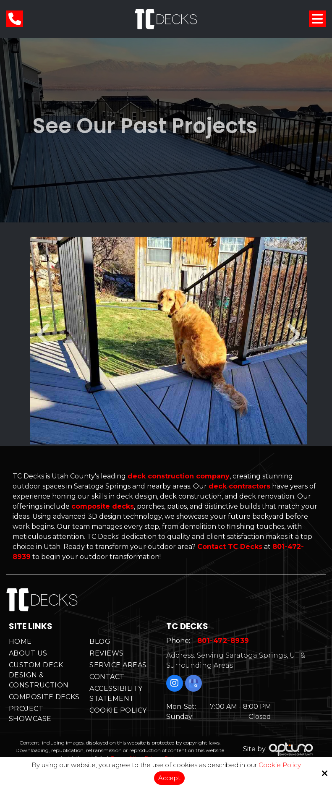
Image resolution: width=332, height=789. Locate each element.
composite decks (102, 506)
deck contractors (239, 486)
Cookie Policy (280, 765)
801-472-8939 (224, 641)
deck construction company (179, 476)
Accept (169, 778)
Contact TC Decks (229, 547)
